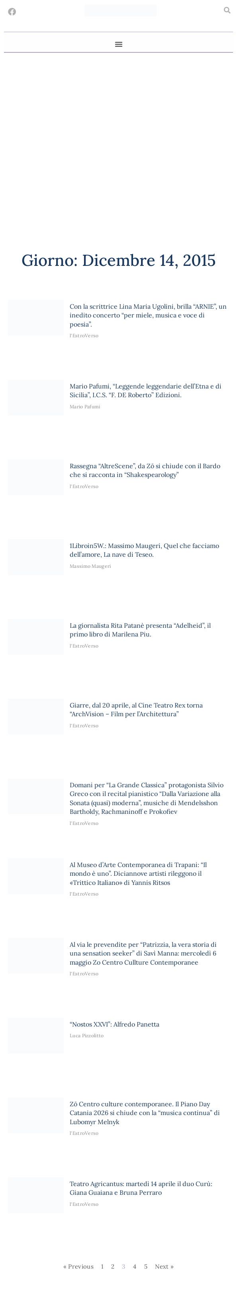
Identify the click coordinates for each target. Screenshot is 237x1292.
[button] (227, 10)
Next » (164, 1266)
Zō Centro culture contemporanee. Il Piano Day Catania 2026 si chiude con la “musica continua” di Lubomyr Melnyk (145, 1113)
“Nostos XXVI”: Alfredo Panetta (114, 1024)
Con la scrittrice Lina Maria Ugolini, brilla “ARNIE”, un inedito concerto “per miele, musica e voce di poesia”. (148, 315)
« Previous (78, 1266)
